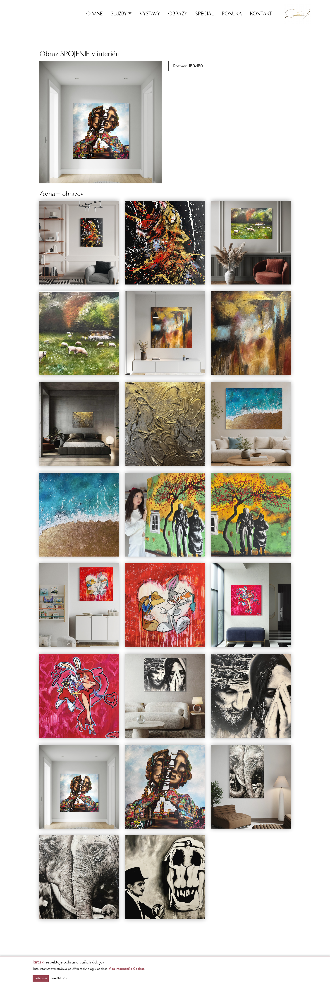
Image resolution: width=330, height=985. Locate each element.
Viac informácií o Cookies (126, 969)
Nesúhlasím (59, 978)
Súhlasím (40, 978)
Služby (119, 13)
